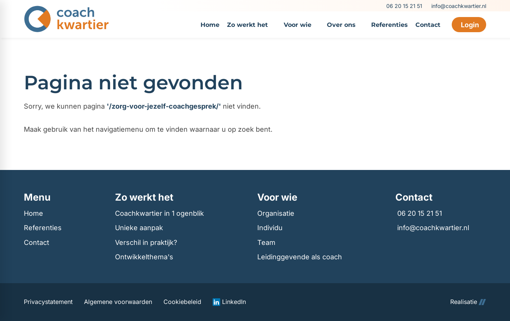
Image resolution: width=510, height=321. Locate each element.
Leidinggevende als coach (299, 257)
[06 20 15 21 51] (403, 6)
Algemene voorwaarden (118, 301)
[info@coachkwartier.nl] (458, 6)
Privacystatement (48, 301)
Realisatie (468, 301)
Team (266, 242)
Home (33, 213)
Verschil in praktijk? (146, 242)
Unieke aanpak (139, 228)
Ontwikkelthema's (144, 257)
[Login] (469, 24)
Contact (36, 242)
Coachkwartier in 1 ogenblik (159, 213)
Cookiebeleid (182, 301)
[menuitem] (210, 24)
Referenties (43, 228)
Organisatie (275, 213)
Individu (270, 228)
